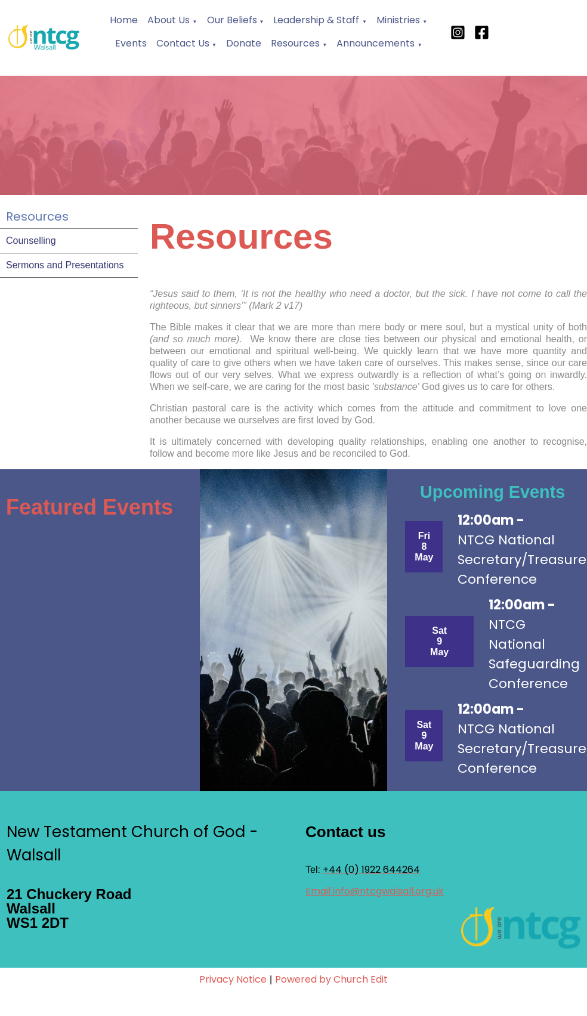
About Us (168, 20)
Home (124, 20)
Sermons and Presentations (64, 265)
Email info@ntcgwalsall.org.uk (374, 891)
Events (131, 43)
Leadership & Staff (316, 20)
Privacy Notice (233, 979)
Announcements (375, 43)
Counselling (31, 241)
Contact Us (182, 43)
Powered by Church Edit (331, 979)
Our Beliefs (233, 20)
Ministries (398, 20)
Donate (243, 43)
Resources (295, 43)
